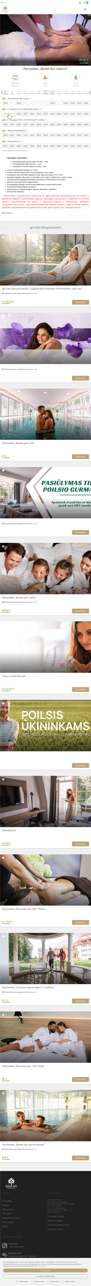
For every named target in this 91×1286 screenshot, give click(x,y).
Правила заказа (55, 1221)
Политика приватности (58, 1225)
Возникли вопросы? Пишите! (22, 1256)
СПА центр (7, 1209)
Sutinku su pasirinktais (45, 1276)
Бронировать (80, 302)
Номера (5, 1205)
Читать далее (40, 1266)
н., (76, 9)
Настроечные (53, 1281)
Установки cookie (55, 1216)
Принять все (45, 1270)
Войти (5, 1226)
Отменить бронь (55, 1229)
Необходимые (22, 1281)
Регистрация (8, 1222)
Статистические (37, 1281)
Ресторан (6, 1214)
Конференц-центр (10, 1218)
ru (3, 3)
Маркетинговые (68, 1281)
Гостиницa (7, 1201)
